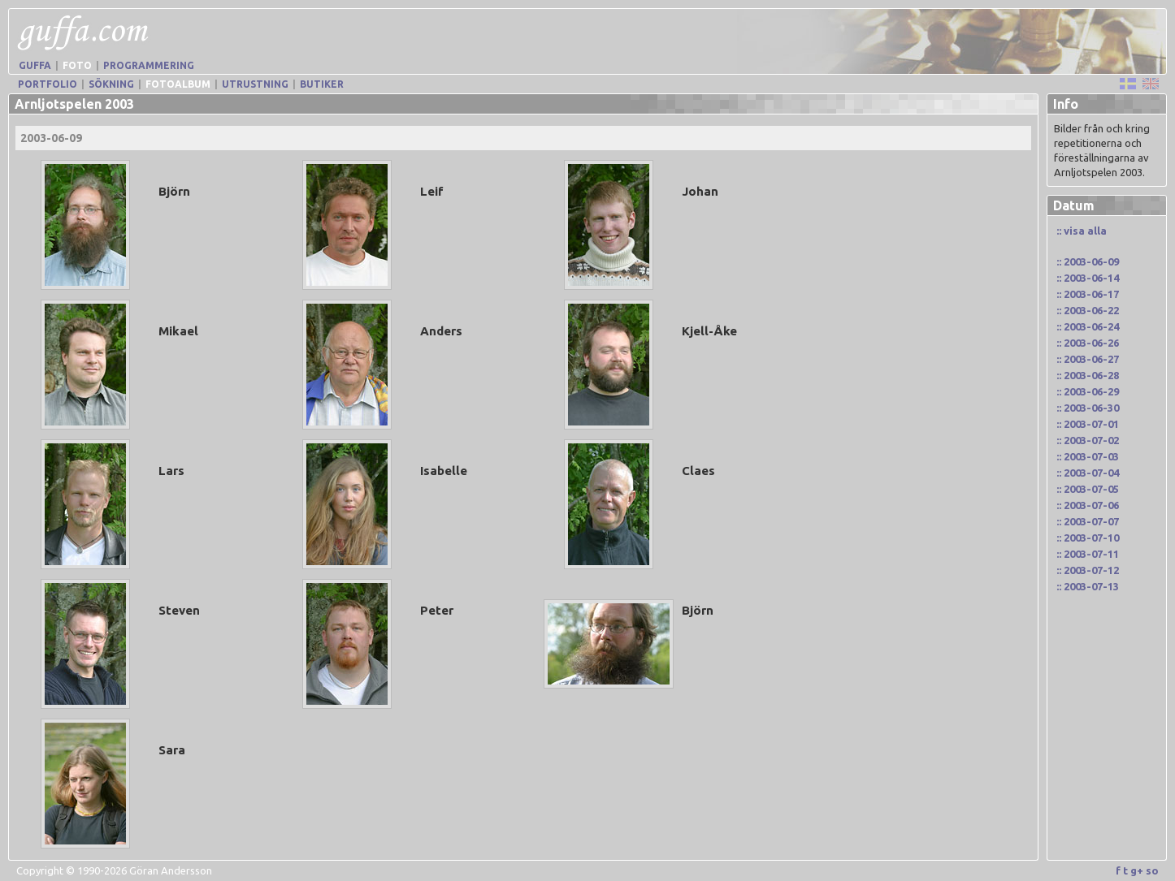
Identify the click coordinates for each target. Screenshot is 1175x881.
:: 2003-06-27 (1087, 359)
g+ (1136, 870)
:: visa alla (1081, 230)
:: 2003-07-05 (1087, 488)
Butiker (322, 84)
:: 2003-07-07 (1087, 521)
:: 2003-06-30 (1087, 407)
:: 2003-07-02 (1087, 440)
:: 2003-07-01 (1087, 424)
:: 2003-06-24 (1087, 326)
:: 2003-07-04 (1087, 472)
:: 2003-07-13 (1087, 586)
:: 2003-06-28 (1087, 375)
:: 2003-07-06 (1087, 505)
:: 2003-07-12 (1087, 570)
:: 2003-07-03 (1087, 456)
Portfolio (47, 84)
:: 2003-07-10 (1087, 537)
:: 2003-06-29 (1087, 391)
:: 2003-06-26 (1087, 342)
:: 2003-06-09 (1087, 261)
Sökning (111, 84)
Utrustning (255, 84)
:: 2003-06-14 (1087, 277)
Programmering (148, 65)
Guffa (35, 65)
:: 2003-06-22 (1087, 310)
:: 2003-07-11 (1087, 553)
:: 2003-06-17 (1087, 294)
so (1152, 870)
